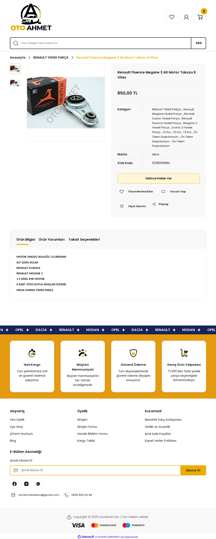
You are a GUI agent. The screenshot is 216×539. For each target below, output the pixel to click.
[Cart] (199, 17)
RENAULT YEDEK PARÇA (167, 109)
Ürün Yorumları (52, 238)
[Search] (108, 43)
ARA (199, 43)
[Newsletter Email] (108, 469)
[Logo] (31, 17)
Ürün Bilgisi (25, 238)
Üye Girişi (16, 426)
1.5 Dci (167, 132)
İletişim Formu (87, 426)
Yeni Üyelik (17, 419)
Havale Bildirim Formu (92, 433)
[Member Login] (184, 17)
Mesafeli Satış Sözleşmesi (163, 419)
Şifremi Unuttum (21, 433)
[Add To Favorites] (135, 191)
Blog (13, 440)
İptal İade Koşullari (158, 433)
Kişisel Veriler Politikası (160, 440)
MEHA (156, 154)
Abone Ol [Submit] (193, 469)
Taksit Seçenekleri (84, 238)
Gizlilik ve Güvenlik (157, 426)
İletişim (82, 419)
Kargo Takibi (86, 440)
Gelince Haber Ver (158, 178)
